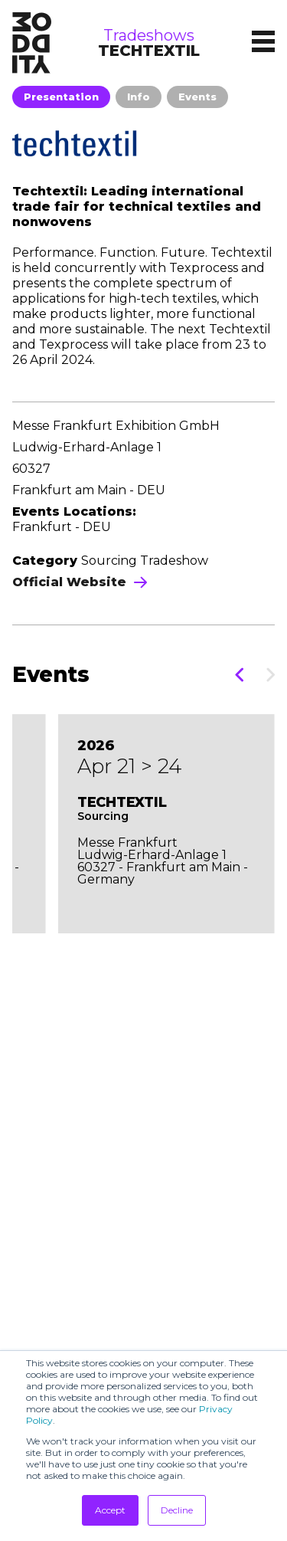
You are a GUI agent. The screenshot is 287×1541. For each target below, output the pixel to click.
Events (197, 96)
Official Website (79, 582)
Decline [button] (177, 1510)
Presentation (61, 96)
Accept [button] (110, 1510)
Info (138, 96)
